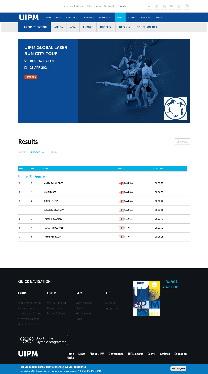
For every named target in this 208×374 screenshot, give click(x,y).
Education (146, 17)
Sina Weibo (179, 6)
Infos (79, 293)
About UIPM (71, 17)
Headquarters (84, 313)
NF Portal (109, 6)
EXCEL (184, 141)
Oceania (124, 27)
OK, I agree (178, 368)
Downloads (54, 308)
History (80, 308)
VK (172, 6)
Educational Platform (72, 6)
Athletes (132, 17)
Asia (73, 27)
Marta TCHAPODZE (53, 183)
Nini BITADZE (50, 192)
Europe (88, 27)
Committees (84, 302)
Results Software (29, 324)
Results (51, 293)
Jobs (79, 319)
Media (158, 17)
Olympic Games (28, 319)
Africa (58, 27)
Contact (110, 302)
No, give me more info (89, 371)
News (58, 17)
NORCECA (106, 27)
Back (22, 152)
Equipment (112, 308)
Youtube (164, 6)
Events (120, 17)
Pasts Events (26, 308)
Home (49, 17)
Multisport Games (29, 313)
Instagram (187, 6)
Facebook (149, 6)
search (122, 6)
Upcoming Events (29, 302)
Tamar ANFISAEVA (52, 237)
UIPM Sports (105, 17)
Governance (88, 17)
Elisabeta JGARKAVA (54, 210)
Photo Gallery (56, 313)
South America (147, 27)
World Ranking (56, 302)
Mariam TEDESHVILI (53, 228)
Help (107, 293)
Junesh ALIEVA (51, 201)
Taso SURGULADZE (53, 219)
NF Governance (93, 6)
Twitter (157, 6)
